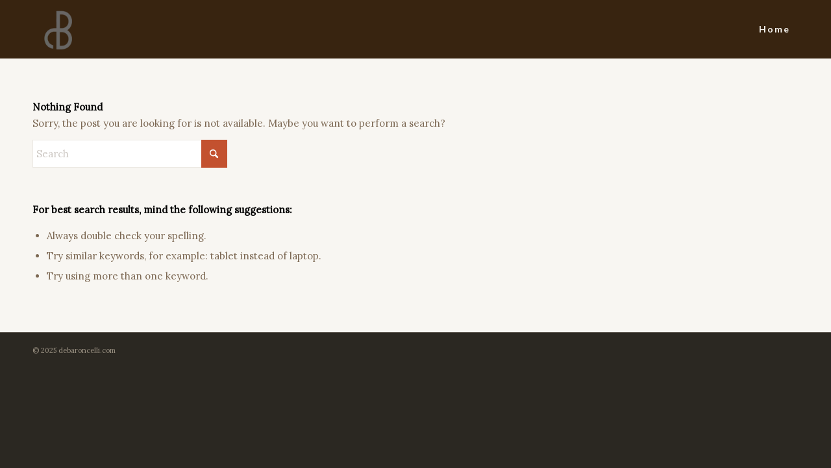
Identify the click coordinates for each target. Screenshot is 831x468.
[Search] (129, 154)
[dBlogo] (58, 29)
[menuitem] (774, 29)
